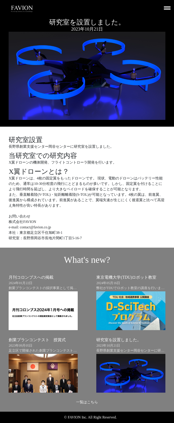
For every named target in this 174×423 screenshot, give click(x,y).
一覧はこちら (87, 402)
